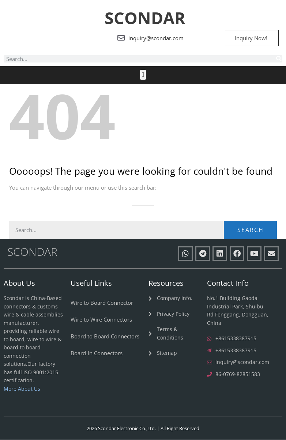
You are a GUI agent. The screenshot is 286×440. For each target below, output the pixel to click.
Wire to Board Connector (102, 303)
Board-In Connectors (97, 353)
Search (250, 230)
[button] (143, 75)
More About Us (22, 388)
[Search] (278, 59)
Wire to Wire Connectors (101, 319)
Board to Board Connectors (105, 336)
